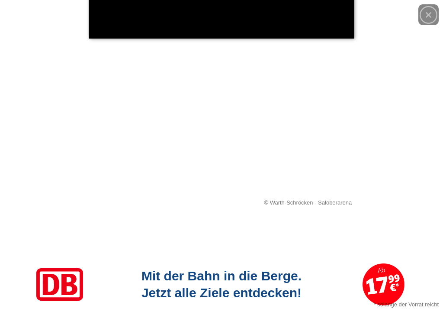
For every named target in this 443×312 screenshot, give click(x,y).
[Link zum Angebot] (221, 284)
